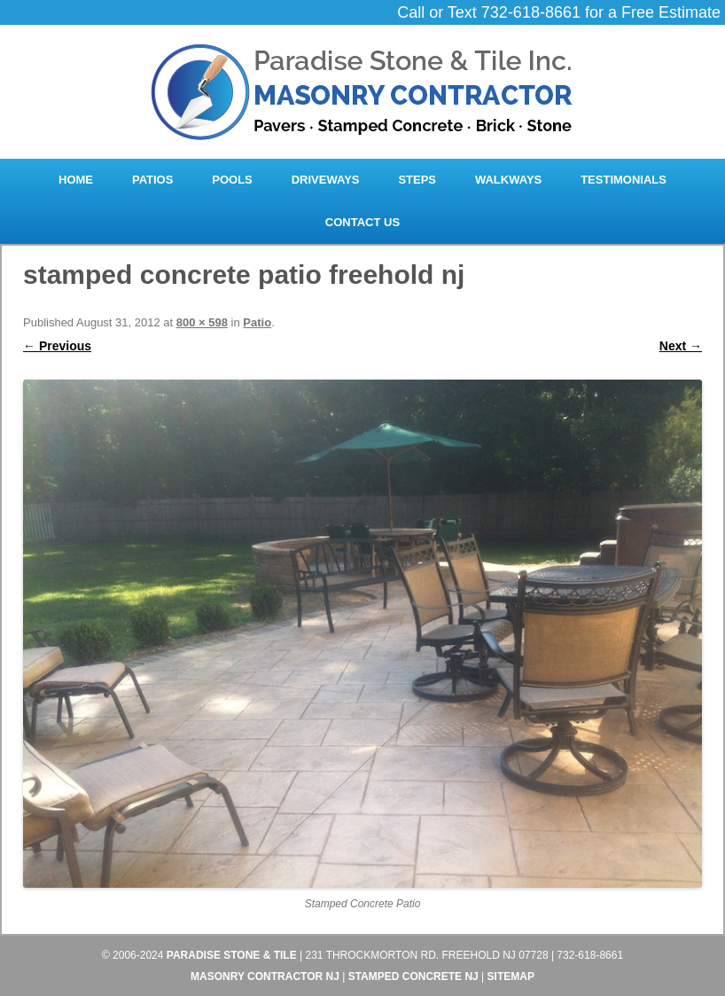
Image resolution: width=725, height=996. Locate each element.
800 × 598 (202, 322)
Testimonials (624, 179)
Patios (152, 179)
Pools (232, 179)
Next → (680, 346)
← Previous (57, 346)
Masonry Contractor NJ (265, 976)
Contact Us (362, 222)
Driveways (326, 179)
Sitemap (510, 976)
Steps (417, 179)
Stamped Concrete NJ (413, 976)
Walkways (508, 179)
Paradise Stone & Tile (232, 955)
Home (75, 179)
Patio (257, 322)
